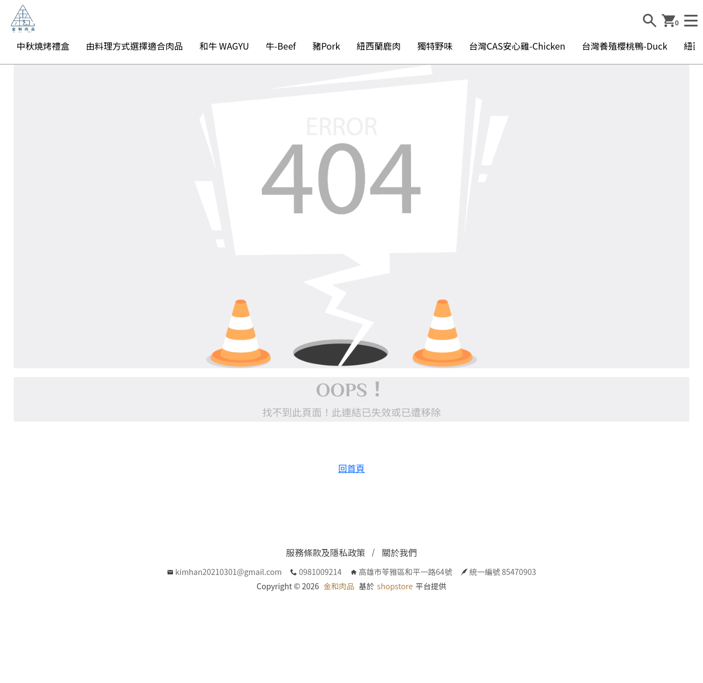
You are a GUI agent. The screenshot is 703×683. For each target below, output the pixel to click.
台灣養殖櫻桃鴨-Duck (624, 45)
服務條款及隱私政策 (325, 552)
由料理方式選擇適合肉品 (134, 45)
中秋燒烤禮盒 (43, 45)
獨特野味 (434, 45)
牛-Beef (281, 45)
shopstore (395, 585)
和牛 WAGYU (224, 45)
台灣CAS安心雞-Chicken (517, 45)
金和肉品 (338, 585)
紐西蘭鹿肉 (378, 45)
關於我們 (399, 552)
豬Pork (326, 45)
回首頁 (351, 468)
